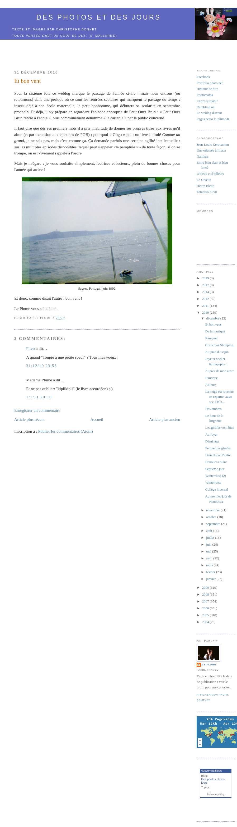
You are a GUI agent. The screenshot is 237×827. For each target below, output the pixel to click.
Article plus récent (29, 419)
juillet (210, 538)
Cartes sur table (207, 101)
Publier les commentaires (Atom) (65, 431)
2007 (206, 601)
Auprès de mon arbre (219, 371)
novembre (213, 510)
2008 (206, 594)
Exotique (211, 378)
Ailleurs (210, 385)
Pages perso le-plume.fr (213, 119)
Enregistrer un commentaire (37, 410)
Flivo (30, 348)
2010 (206, 312)
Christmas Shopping (219, 345)
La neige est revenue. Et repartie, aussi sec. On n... (219, 397)
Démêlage (212, 441)
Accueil (97, 419)
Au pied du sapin (217, 352)
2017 (206, 285)
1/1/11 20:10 (39, 397)
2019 (206, 278)
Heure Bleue (205, 186)
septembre (213, 524)
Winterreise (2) (215, 476)
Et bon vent (27, 81)
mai (209, 551)
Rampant (211, 338)
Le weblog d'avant (209, 113)
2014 (206, 292)
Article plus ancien (164, 419)
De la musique (215, 331)
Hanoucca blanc (216, 462)
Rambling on (206, 107)
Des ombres (213, 409)
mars (210, 565)
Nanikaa (202, 156)
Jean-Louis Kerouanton (213, 145)
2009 (206, 588)
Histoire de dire (207, 89)
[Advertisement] (97, 52)
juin (209, 544)
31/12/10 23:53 (41, 365)
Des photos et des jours (98, 17)
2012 (206, 299)
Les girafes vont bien (219, 428)
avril (209, 558)
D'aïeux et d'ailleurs (210, 174)
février (211, 572)
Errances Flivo (207, 192)
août (209, 531)
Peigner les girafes (218, 448)
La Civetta (204, 180)
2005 (206, 615)
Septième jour (215, 469)
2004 (206, 622)
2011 (206, 306)
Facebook (203, 77)
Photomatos (205, 95)
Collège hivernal (216, 489)
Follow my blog (216, 794)
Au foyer (211, 434)
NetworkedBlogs (211, 770)
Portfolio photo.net (209, 83)
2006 (206, 608)
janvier (211, 579)
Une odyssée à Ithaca (211, 150)
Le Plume (209, 664)
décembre (213, 318)
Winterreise (213, 483)
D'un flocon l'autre (218, 455)
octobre (211, 517)
